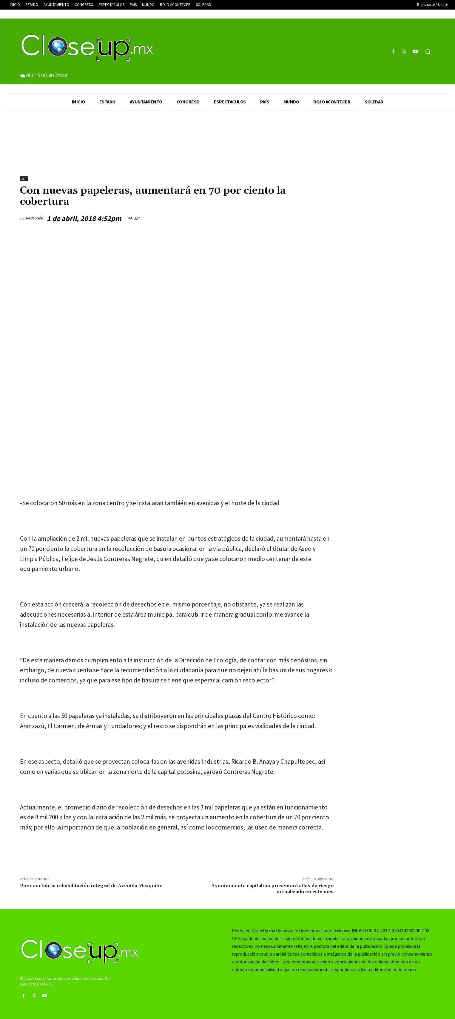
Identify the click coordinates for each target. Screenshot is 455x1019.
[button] (428, 52)
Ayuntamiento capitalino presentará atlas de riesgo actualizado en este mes (272, 888)
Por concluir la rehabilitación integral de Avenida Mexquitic (91, 886)
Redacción (34, 218)
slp (24, 178)
